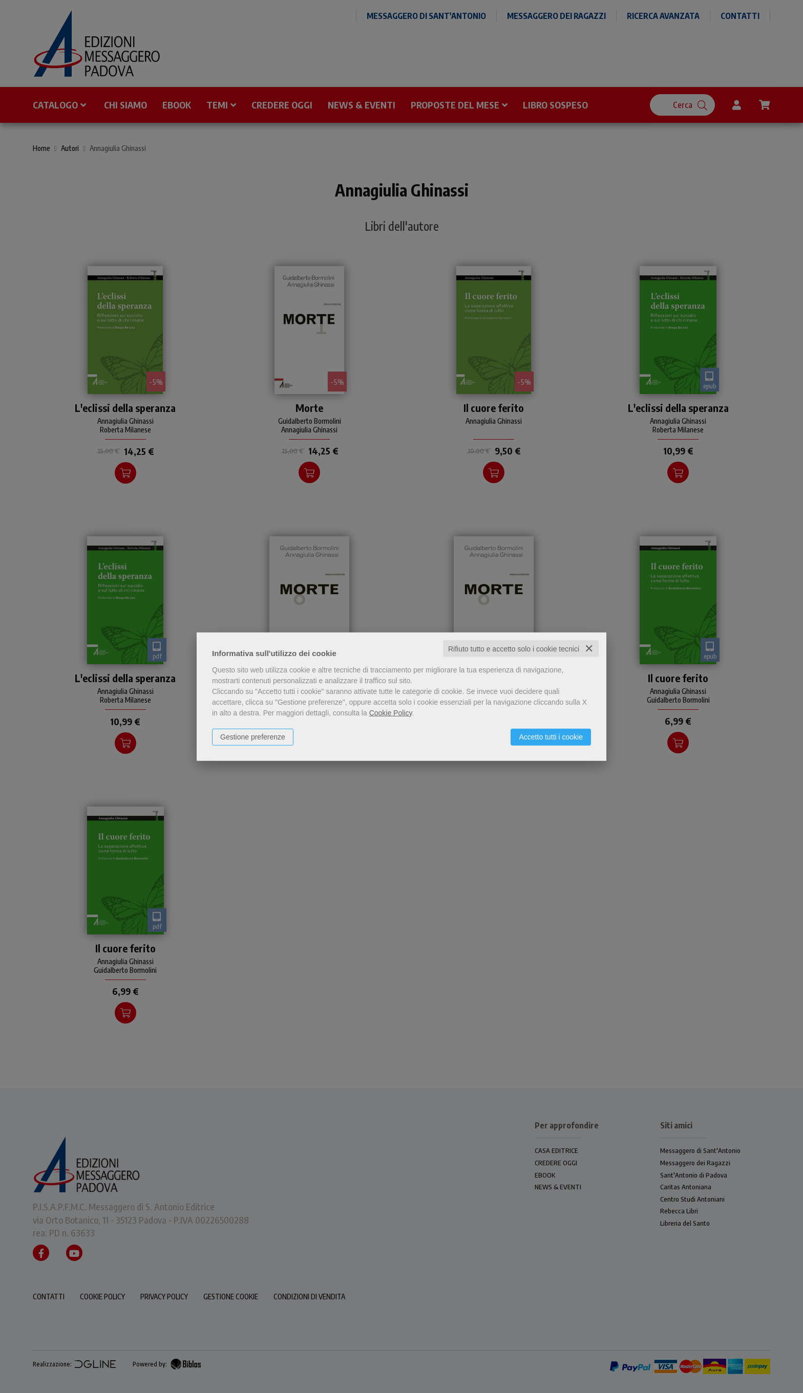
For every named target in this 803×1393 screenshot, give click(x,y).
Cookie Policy (390, 712)
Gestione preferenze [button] (252, 736)
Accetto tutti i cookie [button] (551, 736)
